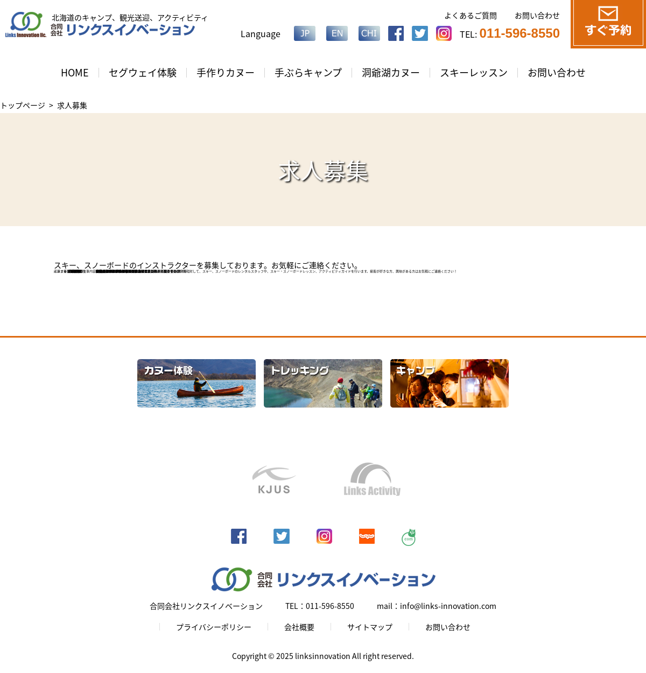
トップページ (22, 105)
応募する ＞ (63, 271)
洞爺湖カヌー (391, 72)
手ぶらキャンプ (308, 72)
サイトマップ (369, 626)
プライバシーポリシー (213, 626)
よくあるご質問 (470, 15)
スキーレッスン (474, 72)
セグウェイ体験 (143, 72)
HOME (75, 72)
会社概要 (299, 626)
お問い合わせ (537, 15)
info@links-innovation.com (128, 271)
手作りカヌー (225, 72)
